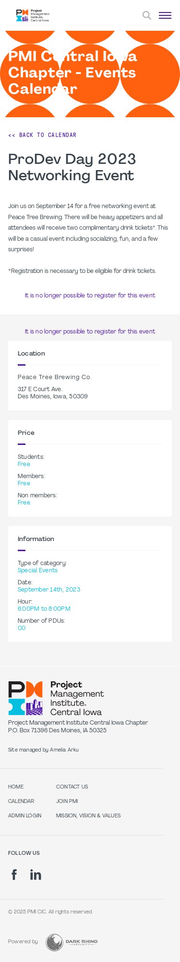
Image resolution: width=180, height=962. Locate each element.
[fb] (14, 874)
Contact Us (72, 787)
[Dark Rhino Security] (71, 942)
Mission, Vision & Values (88, 816)
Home (16, 787)
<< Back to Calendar (42, 135)
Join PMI (67, 801)
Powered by (23, 942)
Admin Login (24, 816)
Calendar (21, 801)
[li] (36, 874)
